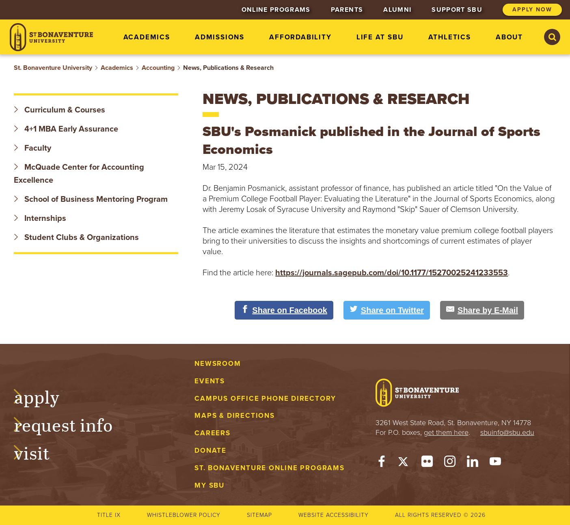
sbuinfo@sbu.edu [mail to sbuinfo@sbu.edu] (507, 432)
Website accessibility (333, 515)
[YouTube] (495, 463)
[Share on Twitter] (386, 310)
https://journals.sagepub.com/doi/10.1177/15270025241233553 (391, 273)
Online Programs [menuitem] (276, 10)
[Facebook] (382, 463)
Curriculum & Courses (59, 110)
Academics (117, 68)
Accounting (158, 68)
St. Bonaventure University (53, 68)
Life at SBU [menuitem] (380, 37)
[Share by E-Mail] (482, 310)
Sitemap (259, 515)
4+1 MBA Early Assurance (67, 129)
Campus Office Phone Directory (265, 398)
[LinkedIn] (472, 463)
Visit (40, 452)
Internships (40, 218)
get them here (446, 432)
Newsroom (217, 363)
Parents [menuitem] (347, 10)
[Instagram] (450, 463)
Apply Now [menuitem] (532, 9)
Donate (210, 450)
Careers (212, 433)
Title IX (109, 515)
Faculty (32, 148)
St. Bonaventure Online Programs (269, 468)
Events (209, 381)
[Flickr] (427, 463)
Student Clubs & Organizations (76, 237)
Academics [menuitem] (146, 37)
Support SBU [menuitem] (457, 10)
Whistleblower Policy (183, 515)
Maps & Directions (234, 415)
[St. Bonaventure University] (51, 37)
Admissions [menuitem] (219, 37)
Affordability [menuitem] (300, 37)
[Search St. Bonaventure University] (552, 37)
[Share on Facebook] (284, 310)
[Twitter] (404, 463)
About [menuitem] (509, 37)
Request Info (71, 424)
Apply (45, 396)
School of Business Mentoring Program (91, 199)
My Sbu (209, 485)
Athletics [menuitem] (449, 37)
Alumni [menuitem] (397, 10)
